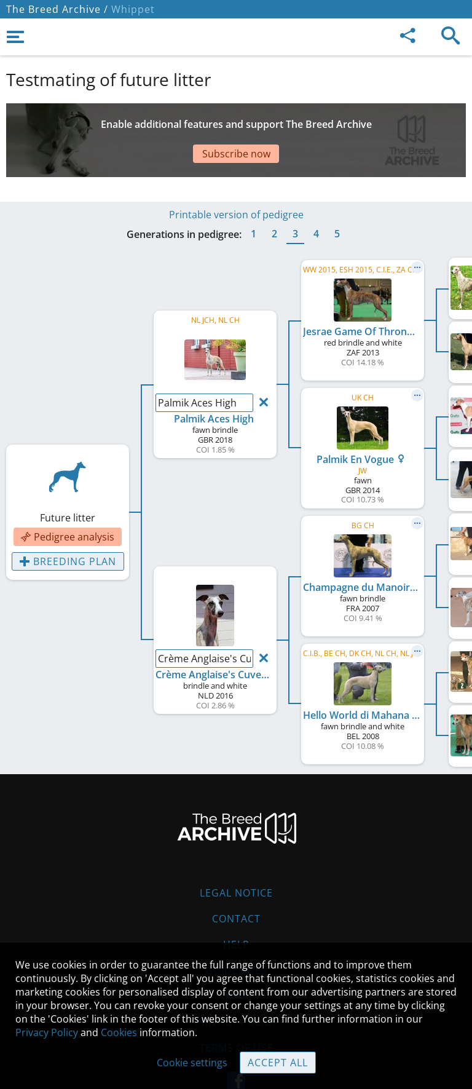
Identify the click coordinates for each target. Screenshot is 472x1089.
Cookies (119, 1032)
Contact (236, 918)
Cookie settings (192, 1062)
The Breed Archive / (57, 9)
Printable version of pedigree (236, 214)
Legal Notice (236, 893)
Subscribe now (236, 153)
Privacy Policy (46, 1032)
